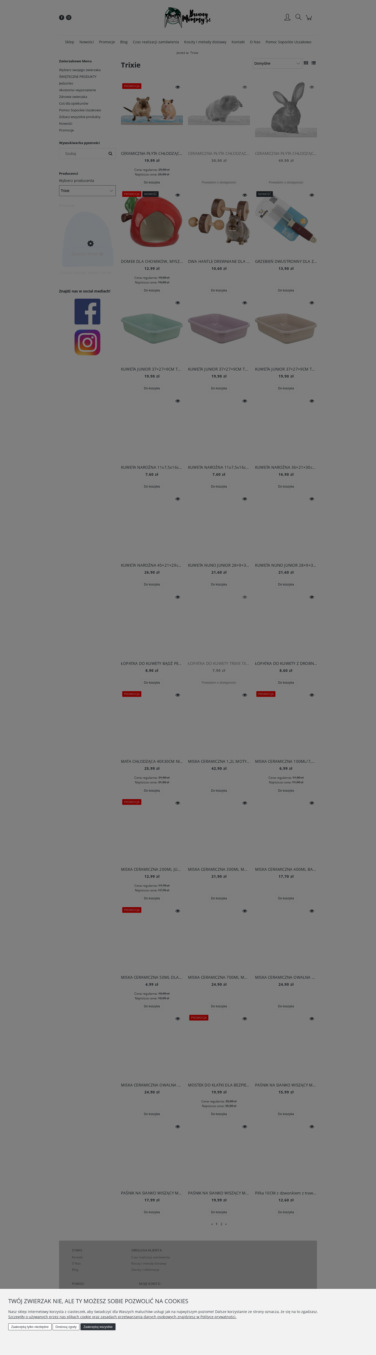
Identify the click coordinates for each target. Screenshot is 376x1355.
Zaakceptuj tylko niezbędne (29, 1327)
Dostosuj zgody (66, 1327)
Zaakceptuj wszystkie (97, 1327)
